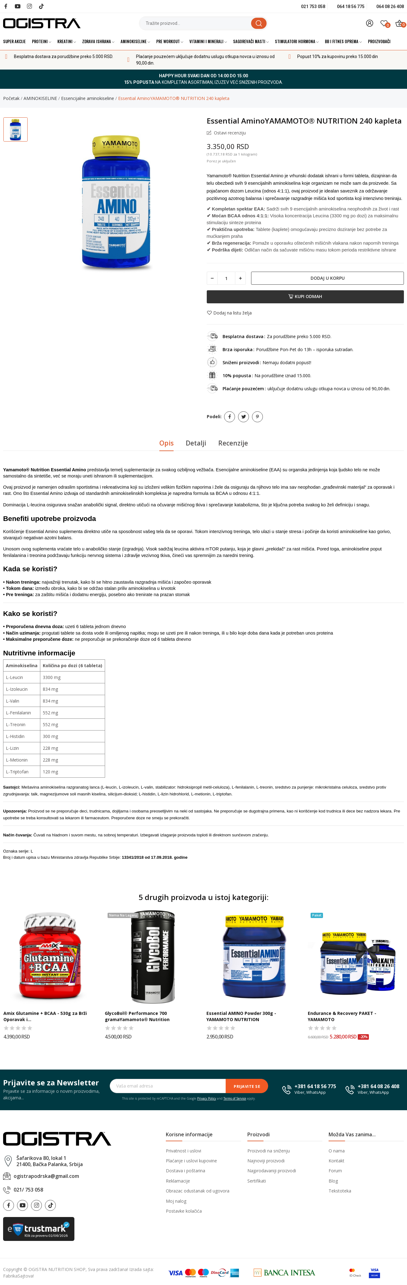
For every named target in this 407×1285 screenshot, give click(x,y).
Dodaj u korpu (328, 278)
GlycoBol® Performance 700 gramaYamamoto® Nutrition (137, 1016)
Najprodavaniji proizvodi (271, 1171)
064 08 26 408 (390, 6)
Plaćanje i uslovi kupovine (191, 1161)
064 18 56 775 (351, 6)
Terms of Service (234, 1098)
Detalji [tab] (196, 443)
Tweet (243, 416)
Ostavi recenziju (229, 133)
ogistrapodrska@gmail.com (46, 1176)
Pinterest (257, 416)
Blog (333, 1181)
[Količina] (226, 278)
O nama (337, 1151)
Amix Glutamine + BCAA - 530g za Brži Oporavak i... (45, 1016)
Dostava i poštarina (185, 1171)
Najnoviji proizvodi (266, 1161)
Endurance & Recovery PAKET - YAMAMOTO (342, 1016)
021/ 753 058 (28, 1189)
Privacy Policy (206, 1098)
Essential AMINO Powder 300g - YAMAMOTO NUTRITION (241, 1016)
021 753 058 (313, 6)
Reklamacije (178, 1181)
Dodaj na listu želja (229, 313)
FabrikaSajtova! (18, 1276)
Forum (335, 1171)
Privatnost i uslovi (183, 1151)
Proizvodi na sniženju (268, 1151)
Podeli (229, 416)
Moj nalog (176, 1201)
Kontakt (336, 1161)
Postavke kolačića (184, 1211)
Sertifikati (256, 1181)
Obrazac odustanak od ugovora (197, 1191)
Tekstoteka (340, 1191)
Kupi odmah (305, 296)
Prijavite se (247, 1086)
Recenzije (233, 443)
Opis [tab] (166, 443)
